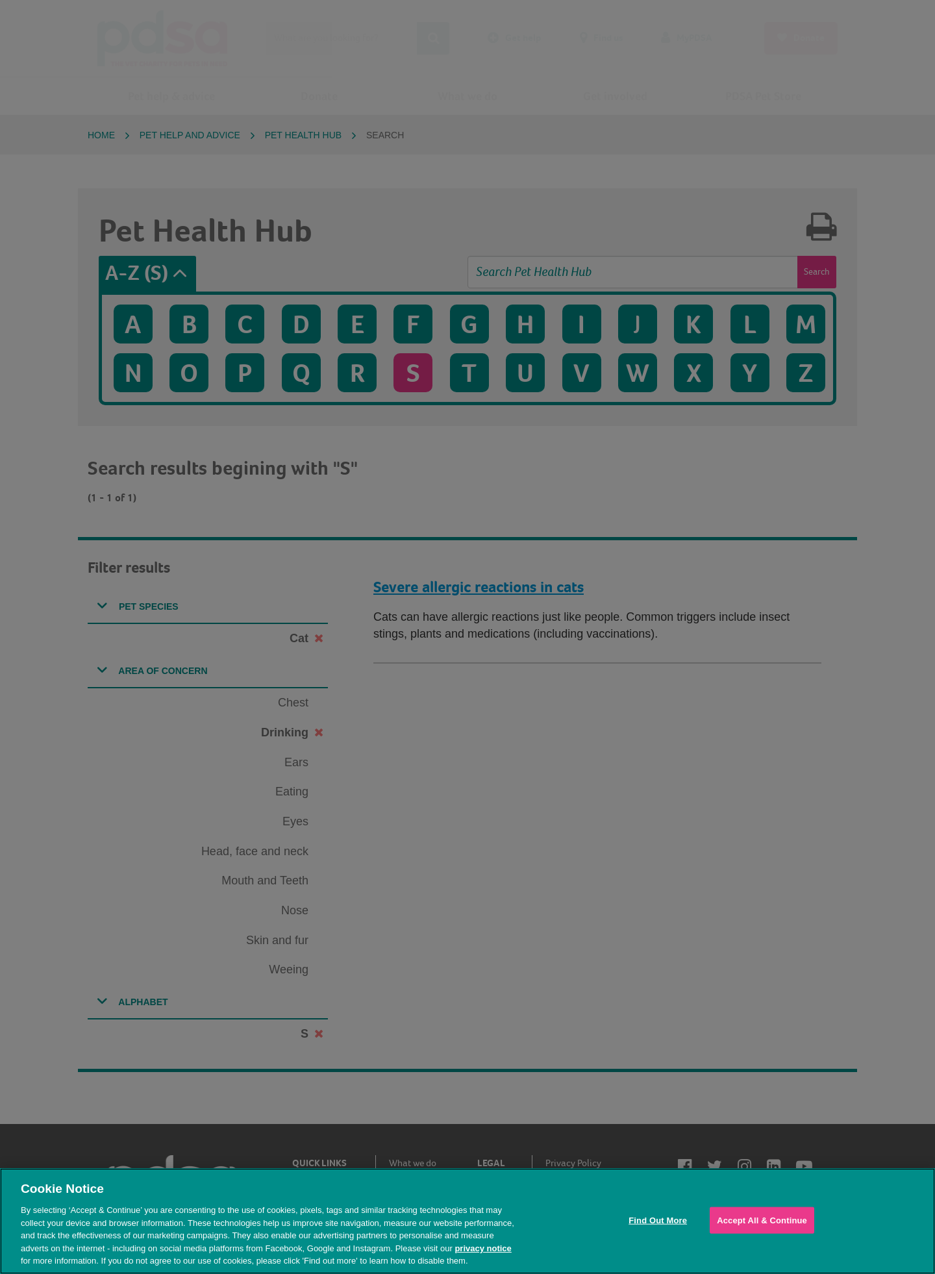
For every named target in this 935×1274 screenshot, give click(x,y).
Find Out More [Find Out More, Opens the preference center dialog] (658, 1220)
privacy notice (483, 1248)
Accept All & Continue (762, 1220)
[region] (467, 1221)
